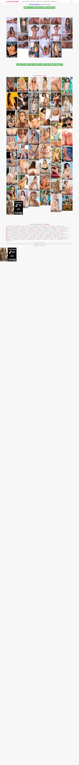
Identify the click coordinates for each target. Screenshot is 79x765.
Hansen (47, 449)
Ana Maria (48, 454)
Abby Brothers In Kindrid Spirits (12, 449)
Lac (18, 456)
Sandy (53, 446)
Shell (14, 455)
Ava (35, 453)
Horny (18, 453)
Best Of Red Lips (9, 456)
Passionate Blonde (35, 446)
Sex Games (53, 1)
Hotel (51, 452)
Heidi (48, 456)
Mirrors (41, 450)
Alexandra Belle (9, 450)
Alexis (31, 452)
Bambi (39, 449)
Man (54, 449)
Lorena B (30, 457)
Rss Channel (37, 465)
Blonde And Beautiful (38, 454)
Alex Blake (15, 452)
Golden (25, 450)
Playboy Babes (46, 1)
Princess (27, 454)
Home (23, 1)
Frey (18, 446)
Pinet (35, 455)
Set (63, 454)
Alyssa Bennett (9, 446)
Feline (53, 457)
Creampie (62, 449)
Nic (7, 455)
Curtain (26, 456)
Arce (18, 450)
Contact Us (42, 465)
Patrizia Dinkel (61, 453)
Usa (7, 451)
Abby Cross (61, 446)
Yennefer (8, 457)
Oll (45, 457)
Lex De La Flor (26, 453)
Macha (33, 450)
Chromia (28, 445)
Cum (48, 450)
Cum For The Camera (47, 451)
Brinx (62, 450)
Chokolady (30, 451)
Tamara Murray (61, 457)
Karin (38, 451)
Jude (44, 452)
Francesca (19, 445)
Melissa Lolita (9, 453)
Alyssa (59, 452)
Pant (63, 451)
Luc (28, 455)
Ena (55, 456)
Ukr (56, 451)
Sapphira (44, 446)
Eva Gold (22, 457)
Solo (7, 454)
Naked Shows (39, 1)
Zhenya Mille (64, 456)
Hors (14, 454)
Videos (27, 1)
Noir (38, 452)
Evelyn (59, 445)
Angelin (57, 455)
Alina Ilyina (52, 453)
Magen (22, 451)
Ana (56, 454)
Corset (49, 455)
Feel (7, 452)
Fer (38, 457)
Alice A (14, 451)
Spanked (41, 456)
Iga (55, 450)
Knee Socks (25, 446)
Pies (21, 454)
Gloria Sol (43, 453)
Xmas (42, 455)
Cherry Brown (34, 4)
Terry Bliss (51, 445)
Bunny (24, 452)
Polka (16, 457)
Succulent (33, 456)
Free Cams (32, 1)
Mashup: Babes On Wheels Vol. (27, 449)
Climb (11, 445)
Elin (35, 445)
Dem (42, 445)
